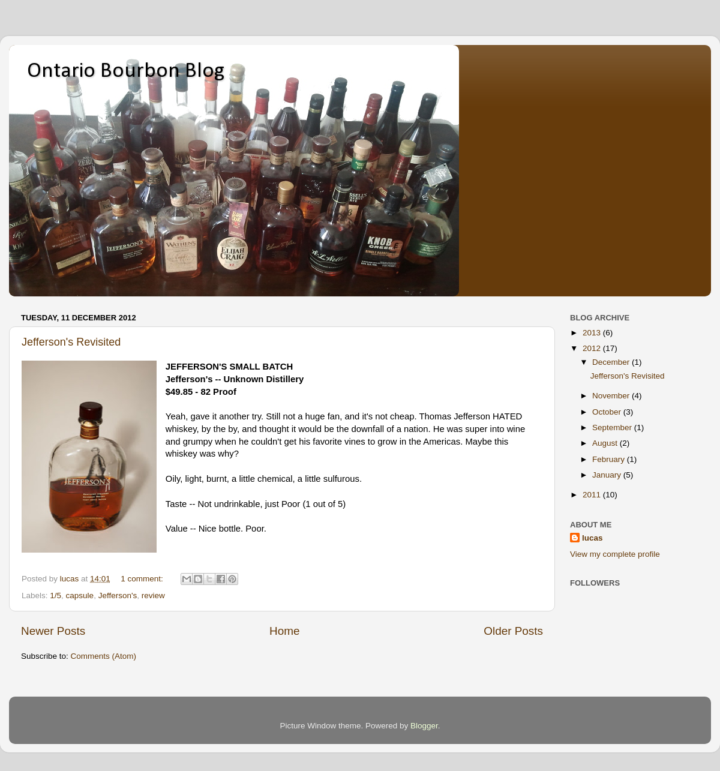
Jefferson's (117, 595)
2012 (593, 348)
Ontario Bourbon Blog (125, 71)
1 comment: (143, 578)
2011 (593, 494)
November (612, 395)
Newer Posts (53, 631)
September (613, 427)
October (607, 411)
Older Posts (513, 631)
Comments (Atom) (104, 656)
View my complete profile (615, 554)
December (612, 362)
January (607, 474)
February (609, 459)
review (153, 595)
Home (284, 631)
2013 (593, 332)
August (606, 443)
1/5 (55, 595)
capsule (80, 595)
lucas (592, 537)
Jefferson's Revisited (71, 342)
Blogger (424, 725)
